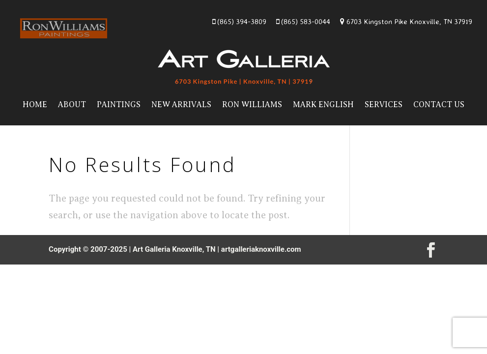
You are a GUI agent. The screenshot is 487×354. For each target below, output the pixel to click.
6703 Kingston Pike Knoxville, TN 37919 (406, 21)
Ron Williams (252, 104)
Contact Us (438, 104)
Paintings (119, 104)
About (72, 104)
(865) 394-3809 (239, 21)
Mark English (323, 104)
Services (383, 104)
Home (35, 104)
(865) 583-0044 (303, 21)
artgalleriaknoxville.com (261, 249)
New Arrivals (181, 104)
